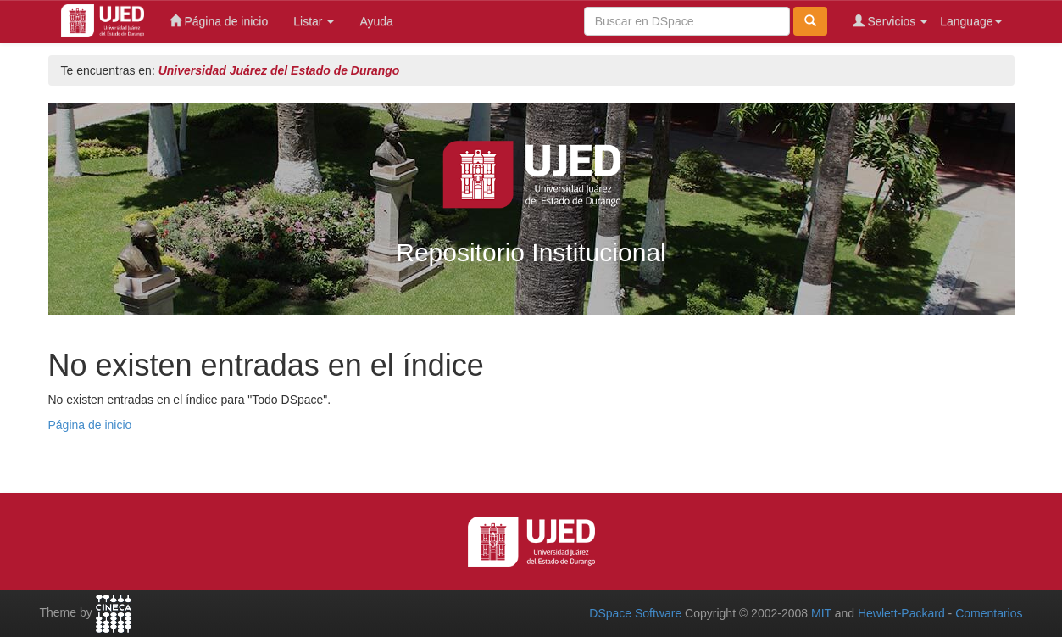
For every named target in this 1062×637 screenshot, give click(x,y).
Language (970, 21)
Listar (313, 21)
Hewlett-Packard (901, 613)
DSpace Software (635, 613)
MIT (821, 613)
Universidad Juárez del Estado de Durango (279, 70)
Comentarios (988, 613)
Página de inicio (219, 21)
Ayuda (375, 21)
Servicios (890, 21)
